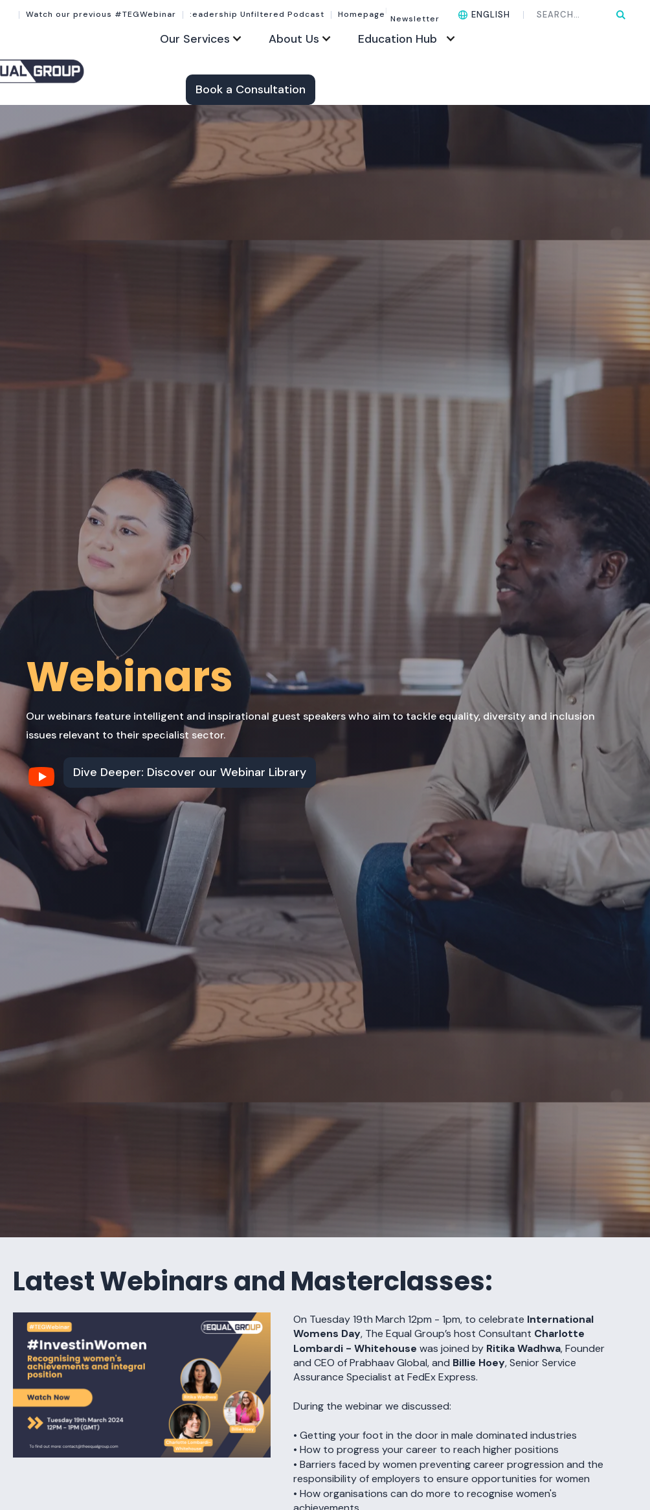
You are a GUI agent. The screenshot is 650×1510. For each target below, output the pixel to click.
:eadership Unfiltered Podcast (257, 14)
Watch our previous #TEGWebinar (101, 14)
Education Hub (397, 39)
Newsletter (412, 14)
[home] (84, 71)
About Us (294, 39)
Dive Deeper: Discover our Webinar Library (189, 772)
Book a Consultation (251, 89)
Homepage (361, 14)
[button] (484, 14)
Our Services (195, 39)
